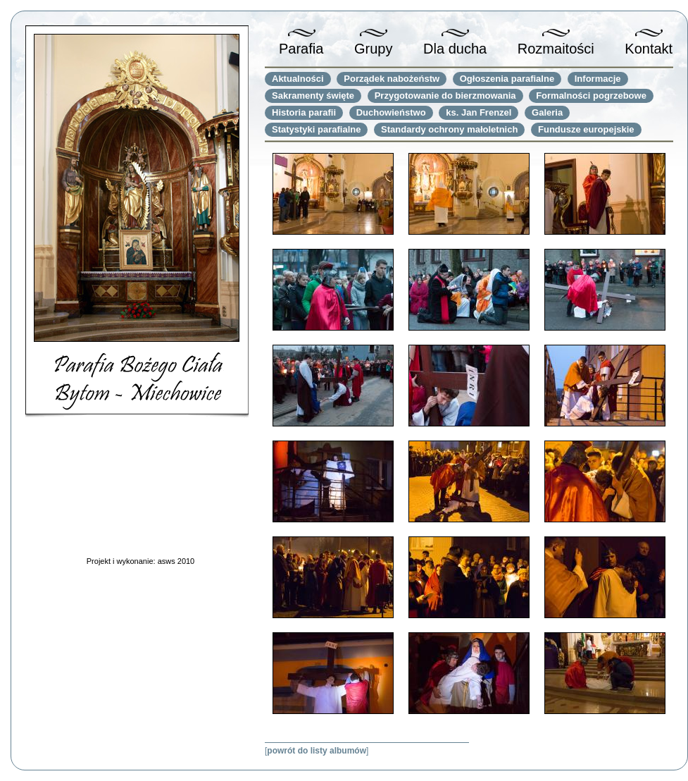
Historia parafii (304, 112)
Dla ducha (455, 48)
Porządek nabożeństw (391, 78)
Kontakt (649, 48)
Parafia (301, 48)
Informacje (598, 78)
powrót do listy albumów (316, 751)
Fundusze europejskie (586, 129)
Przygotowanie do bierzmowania (445, 95)
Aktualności (298, 78)
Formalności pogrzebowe (591, 95)
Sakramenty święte (313, 95)
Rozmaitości (556, 48)
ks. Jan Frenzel (478, 112)
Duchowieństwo (391, 112)
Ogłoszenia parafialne (507, 78)
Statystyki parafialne (316, 129)
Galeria (547, 112)
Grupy (373, 48)
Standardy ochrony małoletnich (449, 129)
